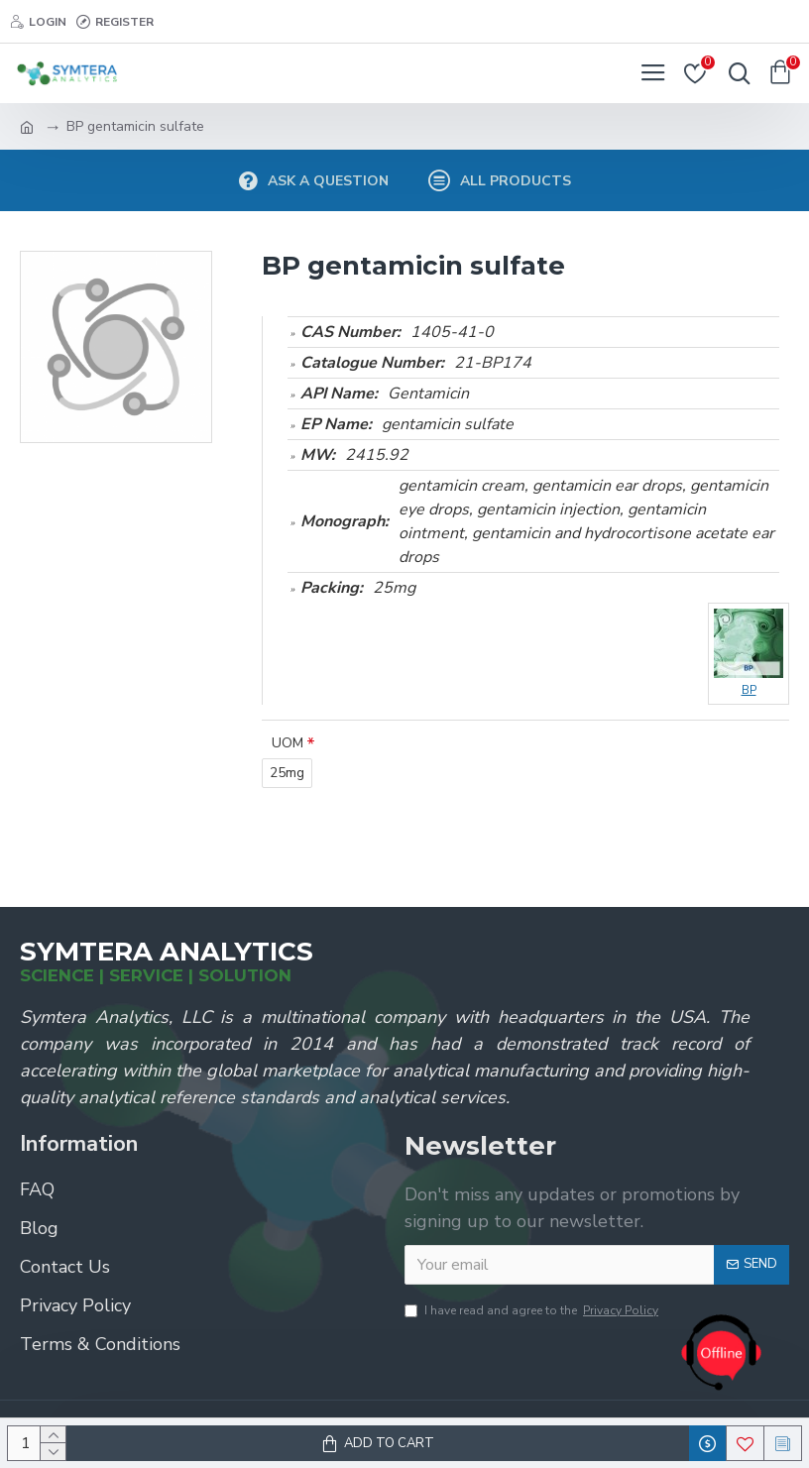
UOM (287, 743)
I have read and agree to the (532, 1310)
